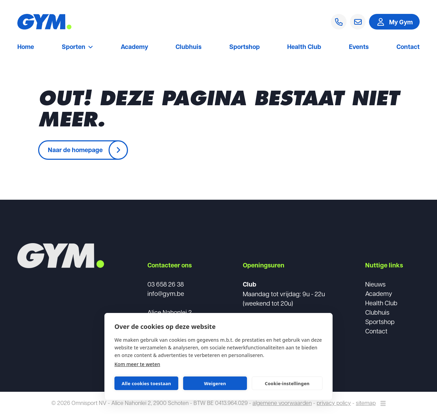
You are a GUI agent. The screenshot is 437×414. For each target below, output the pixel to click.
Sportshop (244, 47)
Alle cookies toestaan (146, 383)
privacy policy (334, 402)
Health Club (304, 47)
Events (359, 47)
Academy (134, 47)
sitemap (366, 402)
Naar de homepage (75, 149)
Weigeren (215, 383)
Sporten (77, 47)
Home (25, 47)
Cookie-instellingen (287, 383)
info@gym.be (165, 293)
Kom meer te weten (137, 364)
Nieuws (375, 284)
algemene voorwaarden (282, 402)
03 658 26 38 (165, 284)
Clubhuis (188, 47)
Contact (408, 47)
